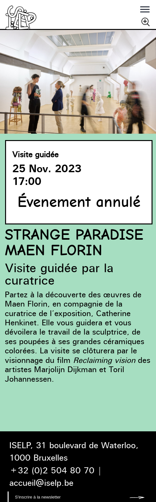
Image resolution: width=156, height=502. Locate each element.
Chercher (145, 21)
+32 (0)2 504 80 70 (51, 470)
